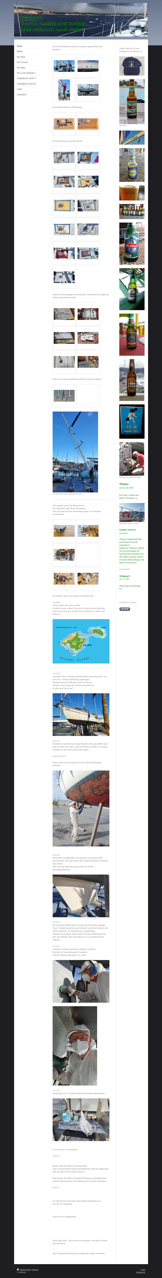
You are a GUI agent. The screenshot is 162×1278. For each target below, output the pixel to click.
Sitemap (35, 1270)
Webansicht (140, 1272)
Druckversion (24, 1270)
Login (143, 1270)
